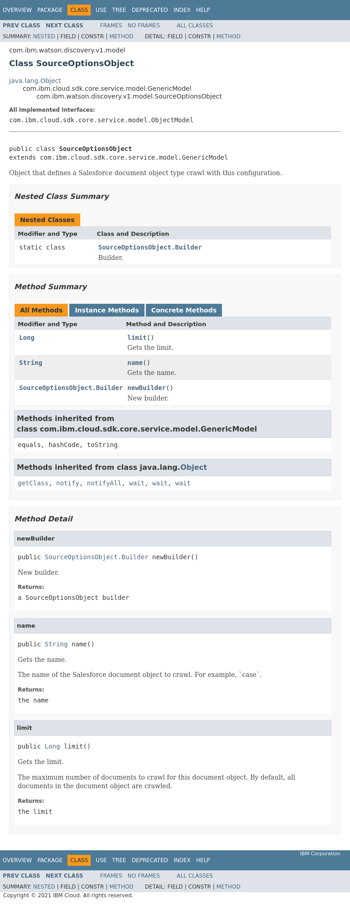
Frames (111, 25)
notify (67, 483)
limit (137, 337)
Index (182, 10)
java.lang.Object (35, 80)
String (30, 362)
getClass (33, 483)
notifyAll (104, 483)
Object (193, 467)
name (135, 362)
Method (121, 36)
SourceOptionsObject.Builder (150, 247)
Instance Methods (107, 310)
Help (203, 10)
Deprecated (150, 10)
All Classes (195, 25)
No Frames (144, 25)
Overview (17, 10)
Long (27, 337)
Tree (119, 10)
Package (49, 10)
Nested (44, 36)
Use (101, 10)
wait (136, 483)
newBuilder (147, 387)
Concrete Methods (184, 310)
